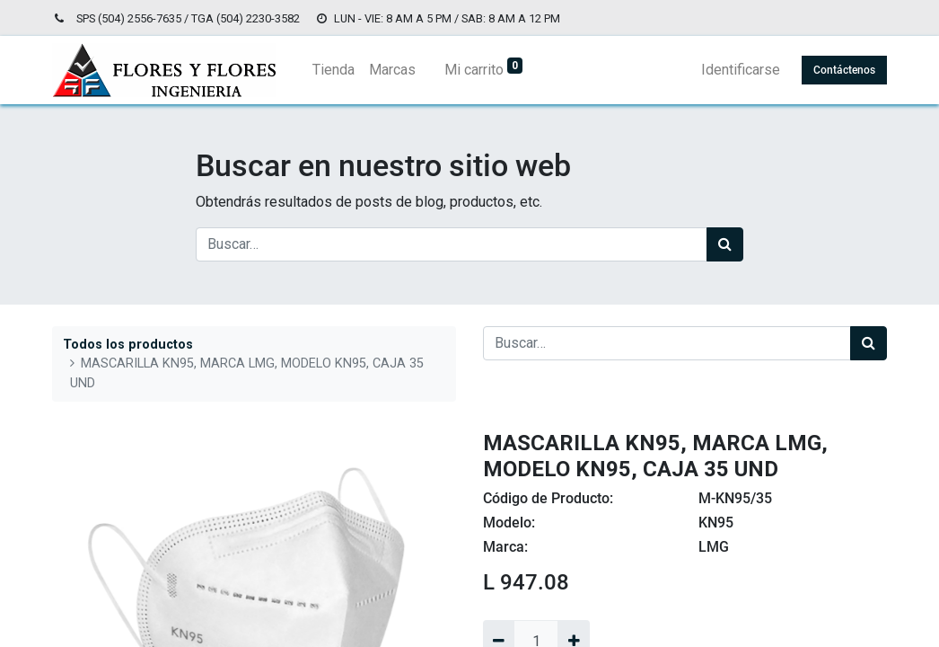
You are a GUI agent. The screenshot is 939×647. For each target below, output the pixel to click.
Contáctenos (844, 70)
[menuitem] (333, 70)
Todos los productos (128, 344)
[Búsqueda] (724, 244)
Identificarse (740, 69)
